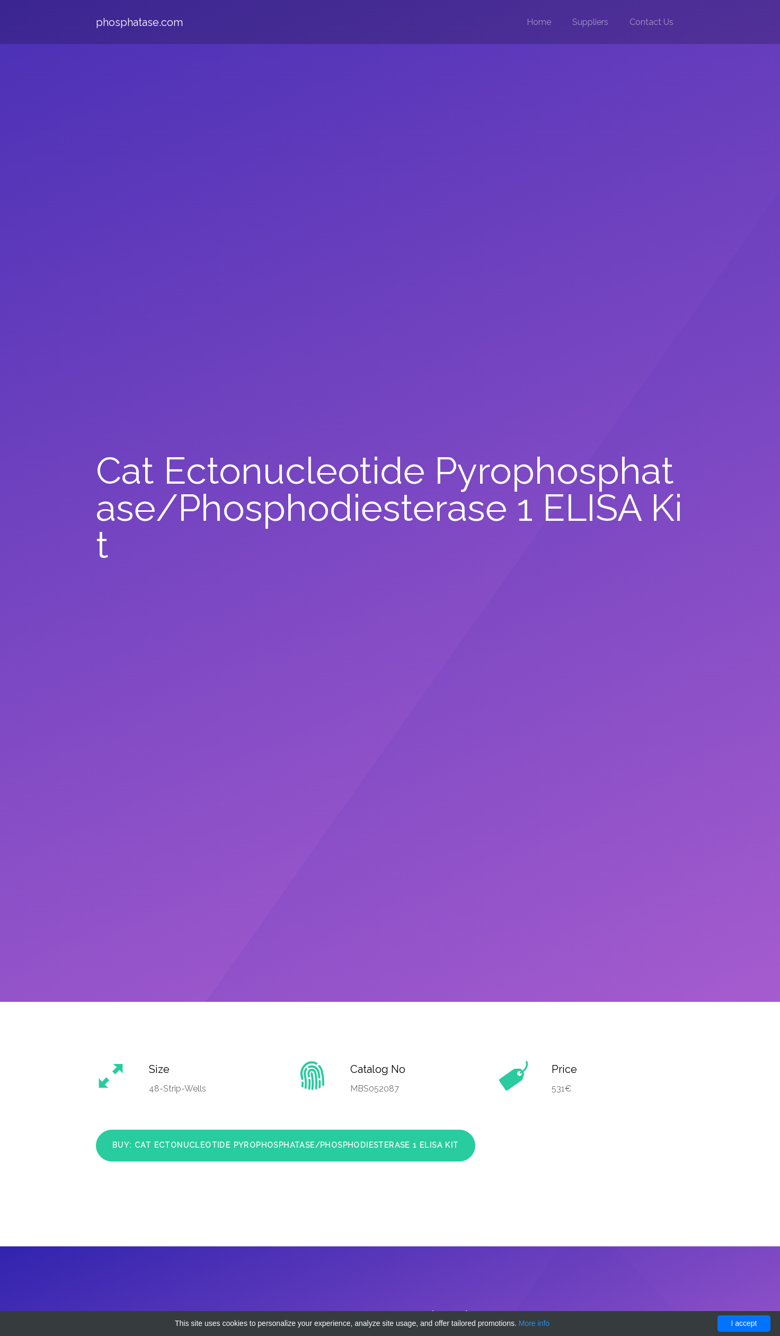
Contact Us (651, 22)
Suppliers (590, 22)
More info (534, 1323)
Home (539, 22)
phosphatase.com (139, 22)
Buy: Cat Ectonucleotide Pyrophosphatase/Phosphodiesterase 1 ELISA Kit (285, 1145)
